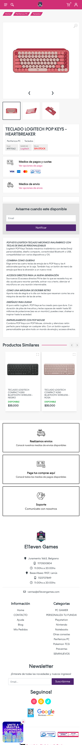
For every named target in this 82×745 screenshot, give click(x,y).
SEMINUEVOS (62, 653)
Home (8, 14)
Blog (20, 624)
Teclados (36, 14)
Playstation (61, 619)
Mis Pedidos (21, 629)
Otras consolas (61, 634)
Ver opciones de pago (37, 160)
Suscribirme (62, 681)
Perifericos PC (22, 14)
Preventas (61, 648)
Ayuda (20, 619)
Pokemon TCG (61, 644)
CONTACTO (20, 615)
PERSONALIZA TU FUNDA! (61, 615)
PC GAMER (61, 610)
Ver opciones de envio (37, 168)
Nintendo (61, 624)
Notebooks (61, 629)
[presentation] (29, 92)
